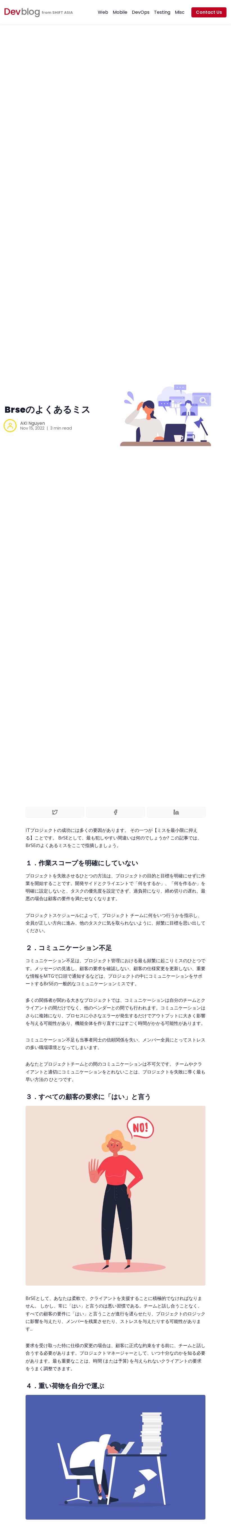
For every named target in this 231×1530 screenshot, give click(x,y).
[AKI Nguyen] (10, 425)
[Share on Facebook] (115, 812)
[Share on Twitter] (55, 812)
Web (103, 12)
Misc (180, 12)
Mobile (120, 12)
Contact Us (209, 12)
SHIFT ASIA (62, 12)
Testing (162, 12)
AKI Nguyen (32, 423)
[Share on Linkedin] (176, 812)
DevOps (141, 12)
